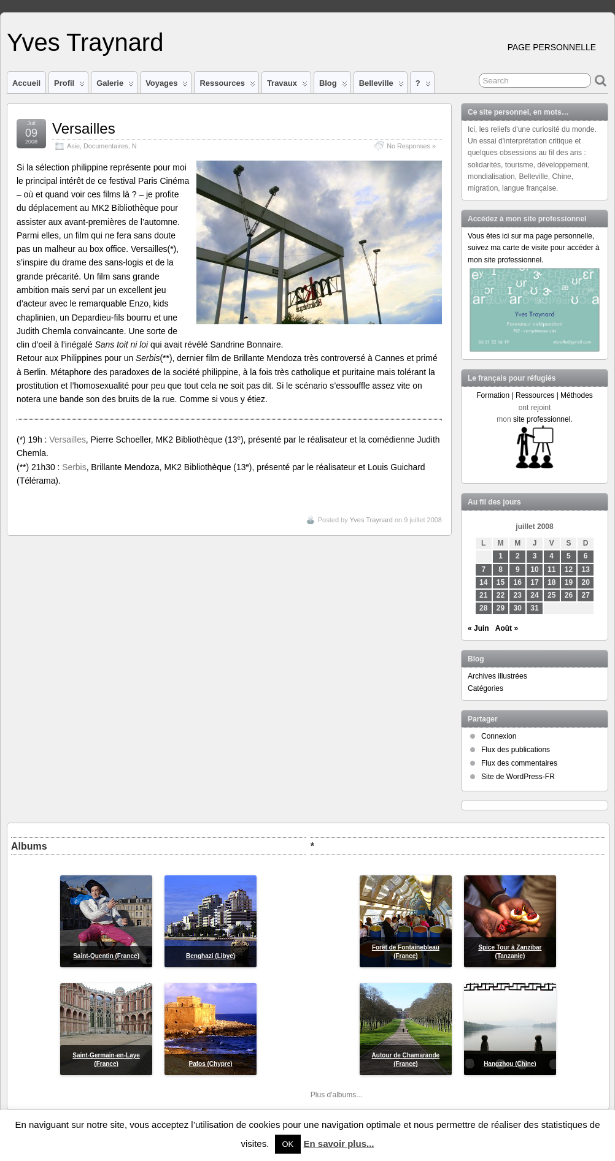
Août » (506, 628)
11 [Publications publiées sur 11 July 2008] (551, 569)
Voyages (166, 85)
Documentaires (105, 146)
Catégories (485, 688)
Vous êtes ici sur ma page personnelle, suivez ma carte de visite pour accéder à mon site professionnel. (534, 248)
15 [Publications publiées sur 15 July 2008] (501, 582)
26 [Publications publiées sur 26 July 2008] (569, 595)
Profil (69, 85)
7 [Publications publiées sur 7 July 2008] (483, 569)
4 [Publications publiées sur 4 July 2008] (551, 556)
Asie (73, 146)
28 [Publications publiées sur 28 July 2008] (483, 608)
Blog (333, 85)
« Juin (478, 628)
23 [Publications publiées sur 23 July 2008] (518, 595)
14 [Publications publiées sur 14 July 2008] (483, 582)
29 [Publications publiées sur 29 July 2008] (501, 608)
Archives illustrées (497, 676)
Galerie (115, 85)
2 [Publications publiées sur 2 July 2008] (518, 556)
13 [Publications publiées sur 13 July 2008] (586, 569)
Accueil (26, 83)
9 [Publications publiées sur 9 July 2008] (518, 569)
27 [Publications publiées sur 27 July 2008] (586, 595)
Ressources (227, 85)
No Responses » (411, 146)
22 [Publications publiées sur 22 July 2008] (501, 595)
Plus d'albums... (336, 1095)
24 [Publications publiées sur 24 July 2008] (534, 595)
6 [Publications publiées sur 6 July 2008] (586, 556)
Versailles (83, 128)
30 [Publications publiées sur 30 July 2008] (518, 608)
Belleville (381, 85)
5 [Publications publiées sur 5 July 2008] (569, 556)
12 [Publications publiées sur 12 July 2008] (569, 569)
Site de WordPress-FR (518, 776)
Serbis (74, 467)
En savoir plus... (338, 1143)
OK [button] (288, 1144)
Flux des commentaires (519, 763)
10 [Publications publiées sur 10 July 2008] (534, 569)
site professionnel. (543, 419)
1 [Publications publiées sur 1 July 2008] (500, 556)
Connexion (498, 736)
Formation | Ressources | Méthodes (534, 395)
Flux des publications (515, 749)
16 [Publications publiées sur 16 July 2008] (518, 582)
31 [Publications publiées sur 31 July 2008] (534, 608)
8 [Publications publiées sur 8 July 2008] (500, 569)
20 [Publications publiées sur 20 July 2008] (586, 582)
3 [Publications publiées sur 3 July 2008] (535, 556)
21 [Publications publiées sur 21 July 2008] (483, 595)
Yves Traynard (85, 42)
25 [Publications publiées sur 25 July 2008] (551, 595)
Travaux (287, 85)
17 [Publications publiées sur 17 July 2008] (534, 582)
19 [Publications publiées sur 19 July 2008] (569, 582)
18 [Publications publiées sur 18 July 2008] (551, 582)
